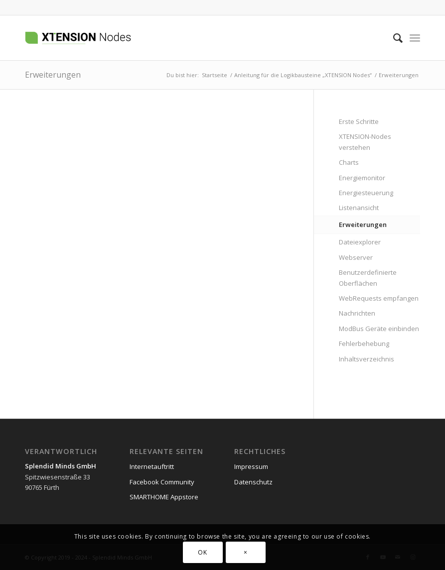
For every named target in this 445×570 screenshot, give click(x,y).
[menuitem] (393, 37)
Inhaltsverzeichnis (366, 358)
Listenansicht (359, 207)
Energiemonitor (362, 177)
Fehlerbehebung (364, 343)
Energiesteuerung (366, 192)
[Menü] (415, 37)
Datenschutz (253, 481)
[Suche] (393, 37)
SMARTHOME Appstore (164, 496)
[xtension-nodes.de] (104, 37)
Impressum (251, 466)
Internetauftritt (152, 466)
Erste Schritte (359, 121)
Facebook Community (162, 481)
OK (202, 552)
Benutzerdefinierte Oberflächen (368, 277)
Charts (349, 162)
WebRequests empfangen (379, 298)
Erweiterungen (53, 74)
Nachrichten (357, 313)
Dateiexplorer (360, 241)
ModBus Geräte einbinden (379, 328)
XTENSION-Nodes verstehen (365, 141)
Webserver (356, 257)
